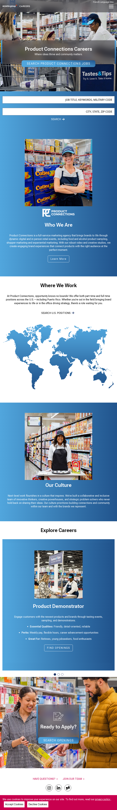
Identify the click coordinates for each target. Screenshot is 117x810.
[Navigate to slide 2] (58, 674)
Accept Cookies (14, 804)
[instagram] (49, 788)
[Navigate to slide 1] (55, 674)
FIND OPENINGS (60, 648)
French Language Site (103, 2)
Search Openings (58, 740)
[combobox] (58, 99)
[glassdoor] (67, 788)
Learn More (58, 258)
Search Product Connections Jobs (58, 63)
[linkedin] (58, 788)
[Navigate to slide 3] (62, 674)
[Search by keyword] (58, 99)
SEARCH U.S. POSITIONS (57, 313)
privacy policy (103, 799)
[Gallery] (58, 446)
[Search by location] (58, 111)
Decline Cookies (37, 804)
